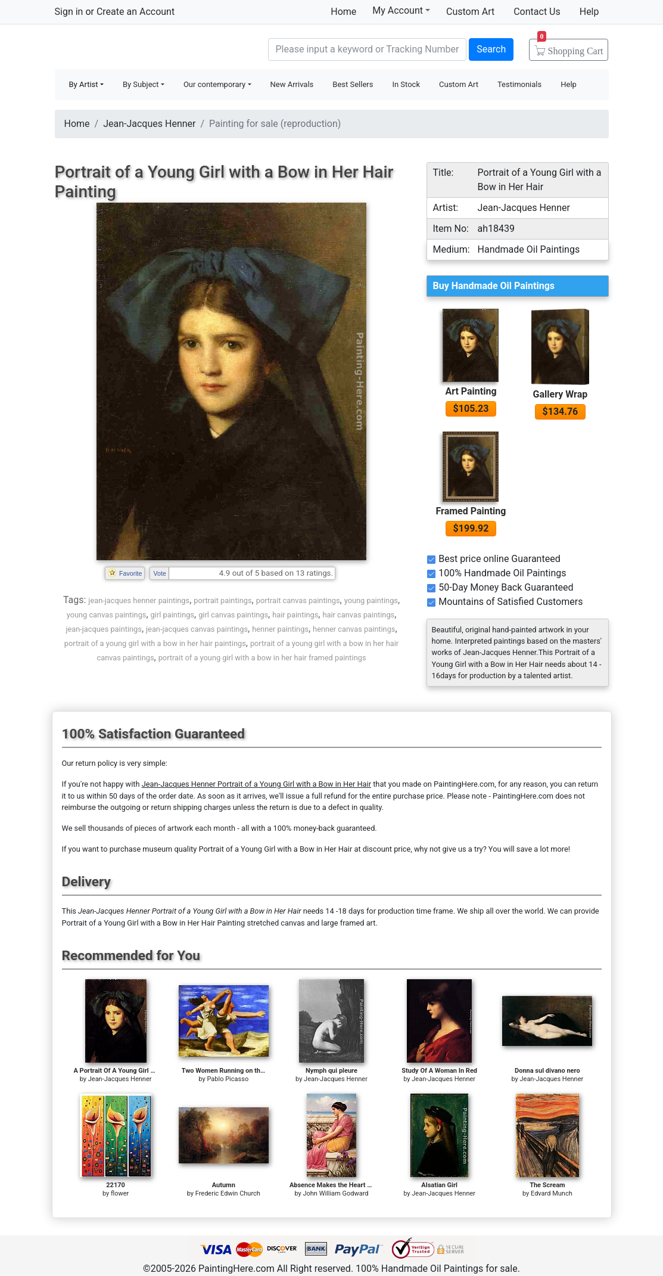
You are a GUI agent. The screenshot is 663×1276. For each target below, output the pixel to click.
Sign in (69, 11)
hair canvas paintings (358, 614)
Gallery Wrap (560, 394)
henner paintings (280, 629)
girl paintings (172, 614)
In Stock (406, 84)
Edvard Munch (551, 1193)
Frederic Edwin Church (227, 1193)
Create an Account (136, 11)
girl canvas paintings (233, 614)
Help (589, 11)
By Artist (83, 84)
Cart (570, 47)
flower (120, 1193)
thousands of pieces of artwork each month (161, 828)
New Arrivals (292, 84)
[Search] (367, 49)
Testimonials (519, 84)
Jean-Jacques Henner (149, 123)
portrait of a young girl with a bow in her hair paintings (155, 643)
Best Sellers (352, 84)
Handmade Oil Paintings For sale (144, 48)
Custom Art (470, 11)
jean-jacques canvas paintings (197, 629)
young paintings (371, 600)
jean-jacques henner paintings (138, 600)
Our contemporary (214, 84)
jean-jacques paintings (104, 629)
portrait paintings (222, 600)
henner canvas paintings (354, 629)
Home (343, 11)
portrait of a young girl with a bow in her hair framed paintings (262, 657)
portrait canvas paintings (298, 600)
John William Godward (335, 1193)
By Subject (141, 84)
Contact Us (537, 11)
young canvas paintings (107, 614)
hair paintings (295, 614)
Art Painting (470, 391)
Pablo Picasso (227, 1079)
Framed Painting (470, 511)
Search (491, 49)
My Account (401, 10)
